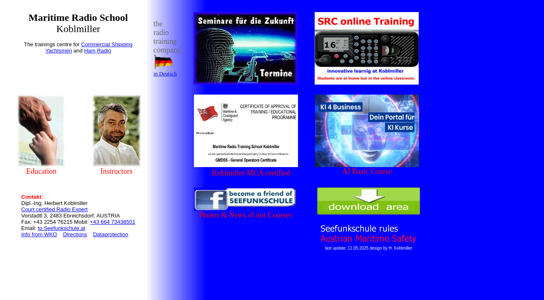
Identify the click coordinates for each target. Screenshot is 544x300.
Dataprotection (111, 234)
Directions (75, 234)
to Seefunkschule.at (61, 228)
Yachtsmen (58, 51)
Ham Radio (97, 51)
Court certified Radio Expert (54, 209)
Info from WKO (39, 234)
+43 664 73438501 (112, 222)
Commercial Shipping (107, 44)
